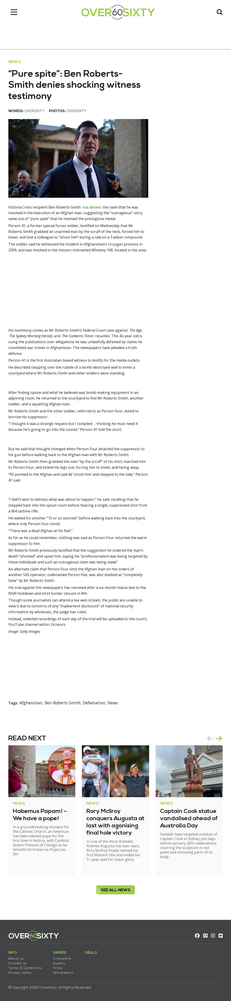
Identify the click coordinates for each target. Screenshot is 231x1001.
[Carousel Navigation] (214, 742)
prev (209, 742)
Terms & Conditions (25, 967)
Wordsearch (64, 972)
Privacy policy (20, 972)
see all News (115, 894)
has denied (92, 208)
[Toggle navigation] (14, 12)
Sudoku (60, 963)
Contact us (18, 963)
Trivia (58, 967)
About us (17, 958)
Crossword (63, 958)
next (218, 742)
